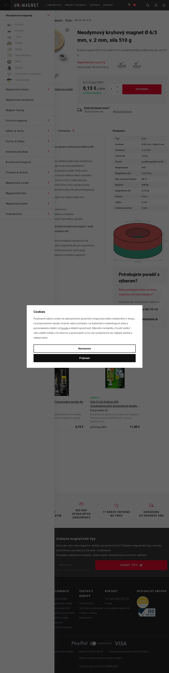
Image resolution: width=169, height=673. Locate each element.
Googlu (64, 328)
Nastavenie (84, 348)
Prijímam (84, 358)
